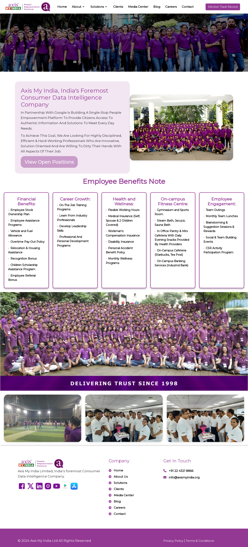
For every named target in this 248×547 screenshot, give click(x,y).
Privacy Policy (173, 541)
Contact (188, 7)
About (76, 7)
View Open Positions (49, 162)
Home (62, 7)
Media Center (138, 7)
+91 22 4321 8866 (178, 471)
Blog (156, 7)
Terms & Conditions (200, 541)
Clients (118, 7)
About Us (118, 476)
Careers (171, 7)
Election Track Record (223, 7)
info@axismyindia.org (181, 477)
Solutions (97, 7)
